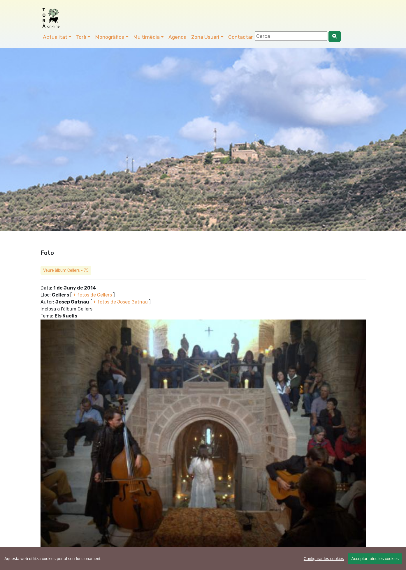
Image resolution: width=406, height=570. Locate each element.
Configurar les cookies (324, 558)
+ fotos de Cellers (92, 295)
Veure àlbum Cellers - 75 (66, 270)
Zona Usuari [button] (205, 37)
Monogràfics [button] (109, 37)
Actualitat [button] (55, 37)
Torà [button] (81, 37)
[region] (203, 558)
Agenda (177, 37)
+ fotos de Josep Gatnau (120, 302)
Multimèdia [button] (146, 37)
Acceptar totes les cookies (375, 558)
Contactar (240, 37)
